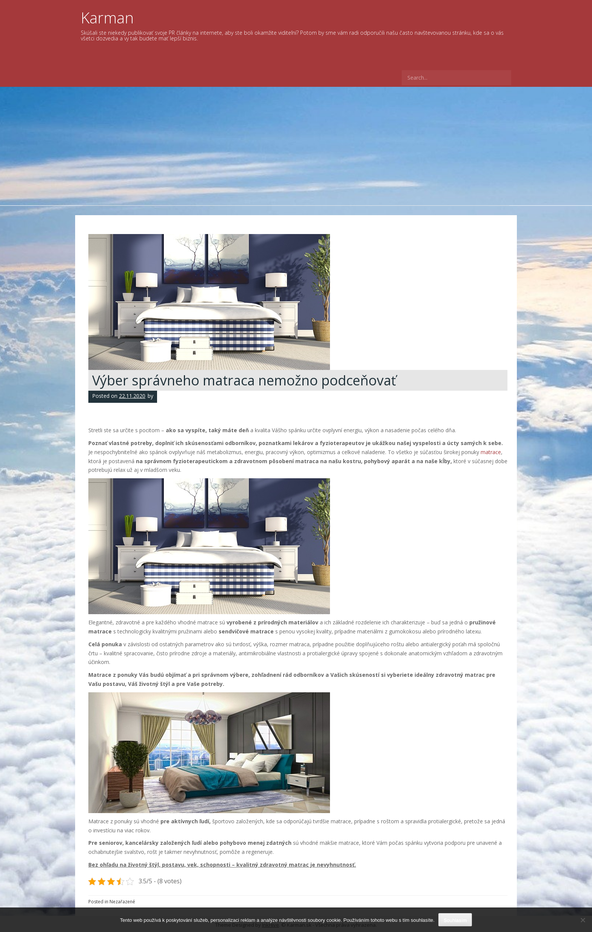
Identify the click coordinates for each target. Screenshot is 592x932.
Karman (107, 17)
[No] (582, 920)
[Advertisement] (296, 143)
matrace (491, 452)
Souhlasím (455, 920)
